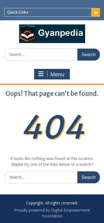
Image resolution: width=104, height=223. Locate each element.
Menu (51, 74)
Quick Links (17, 12)
